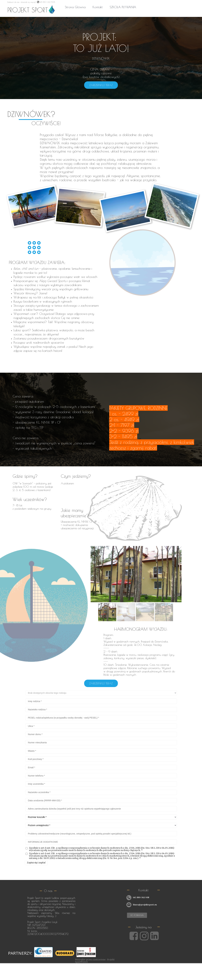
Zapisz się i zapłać (36, 862)
